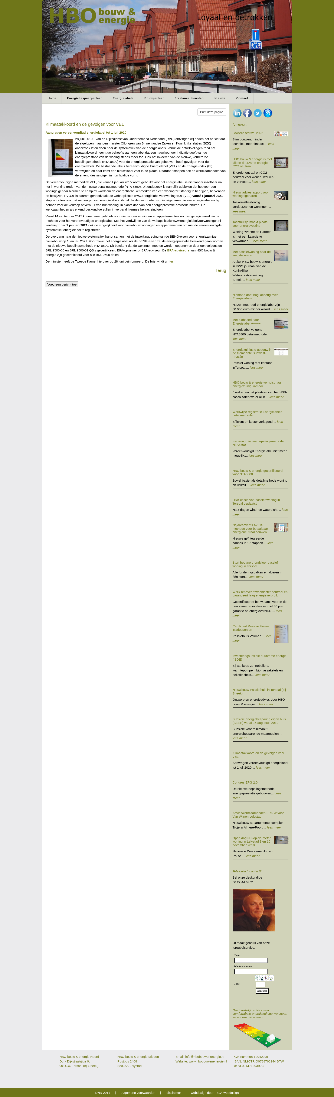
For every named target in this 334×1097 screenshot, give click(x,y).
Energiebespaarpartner (84, 98)
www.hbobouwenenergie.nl (208, 1061)
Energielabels (123, 98)
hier (171, 261)
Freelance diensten (189, 98)
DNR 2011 (102, 1092)
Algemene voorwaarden (138, 1092)
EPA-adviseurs (178, 250)
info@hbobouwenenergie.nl (204, 1056)
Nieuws (220, 98)
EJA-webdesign (228, 1092)
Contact (242, 98)
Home (52, 98)
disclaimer (174, 1092)
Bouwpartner (154, 98)
